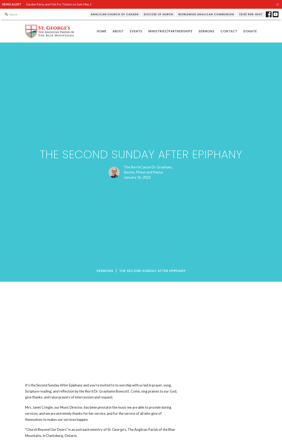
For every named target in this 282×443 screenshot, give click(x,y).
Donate (250, 31)
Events (136, 31)
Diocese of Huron (158, 14)
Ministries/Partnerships (170, 31)
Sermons (206, 31)
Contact (229, 31)
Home (101, 31)
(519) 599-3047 (251, 14)
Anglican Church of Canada (115, 14)
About (118, 31)
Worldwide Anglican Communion (206, 14)
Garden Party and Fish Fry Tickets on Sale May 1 (59, 4)
